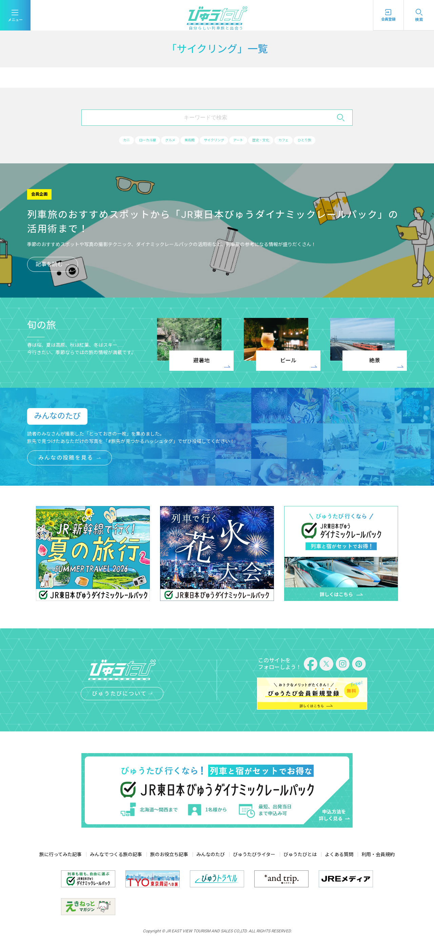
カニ (106, 140)
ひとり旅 (327, 140)
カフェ (301, 140)
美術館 (184, 140)
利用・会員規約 (378, 855)
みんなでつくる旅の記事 (116, 855)
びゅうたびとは (300, 855)
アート (245, 140)
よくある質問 (339, 855)
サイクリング (214, 140)
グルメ (160, 140)
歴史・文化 (272, 140)
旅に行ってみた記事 (60, 855)
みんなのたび (210, 855)
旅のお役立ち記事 (169, 855)
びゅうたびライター (254, 855)
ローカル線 (132, 140)
